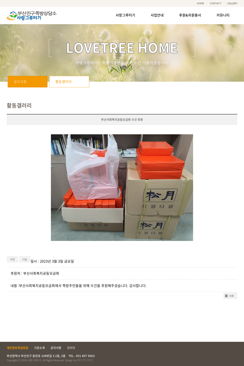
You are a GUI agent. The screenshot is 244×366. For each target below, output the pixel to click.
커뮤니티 (223, 15)
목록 (231, 296)
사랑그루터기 (125, 15)
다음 (24, 259)
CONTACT (216, 3)
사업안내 (157, 15)
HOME (200, 3)
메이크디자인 (85, 360)
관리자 (71, 348)
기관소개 (39, 348)
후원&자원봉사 (190, 15)
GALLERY (232, 3)
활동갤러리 (63, 81)
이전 (12, 259)
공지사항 (20, 81)
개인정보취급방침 (17, 348)
